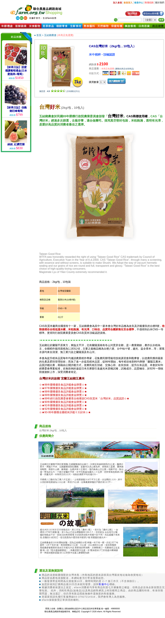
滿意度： (44, 91)
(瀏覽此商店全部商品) (124, 69)
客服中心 (104, 584)
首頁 (38, 35)
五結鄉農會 (50, 35)
